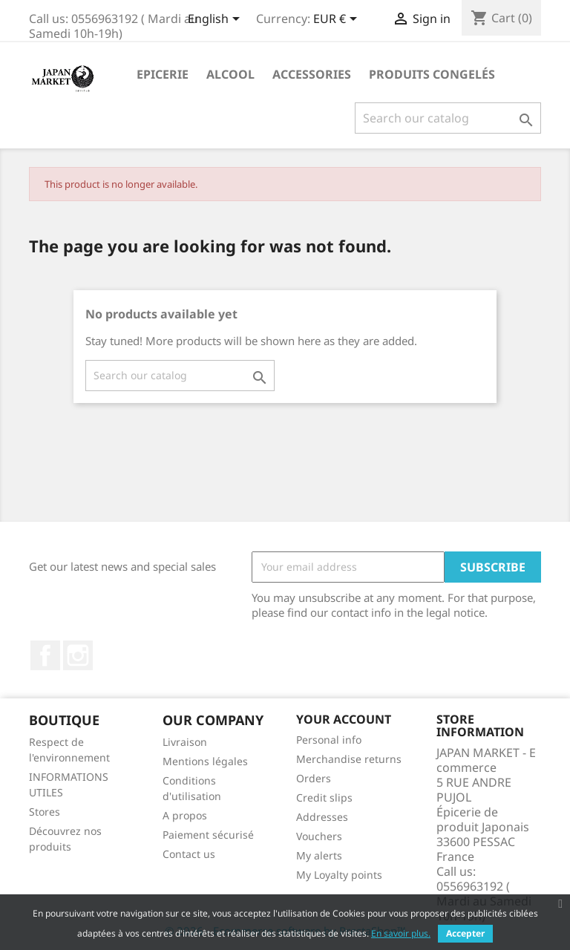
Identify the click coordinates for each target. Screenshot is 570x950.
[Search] (448, 118)
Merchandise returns (349, 759)
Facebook (45, 655)
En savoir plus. (400, 933)
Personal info (328, 740)
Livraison (185, 742)
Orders (313, 778)
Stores (44, 812)
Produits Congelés (432, 74)
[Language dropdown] (216, 20)
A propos (185, 815)
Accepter (465, 933)
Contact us (189, 854)
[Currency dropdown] (337, 20)
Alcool (230, 74)
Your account (343, 719)
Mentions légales (205, 761)
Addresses (322, 817)
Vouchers (319, 836)
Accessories (311, 74)
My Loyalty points (339, 875)
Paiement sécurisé (208, 835)
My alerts (319, 855)
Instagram (78, 655)
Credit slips (324, 797)
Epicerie (163, 74)
